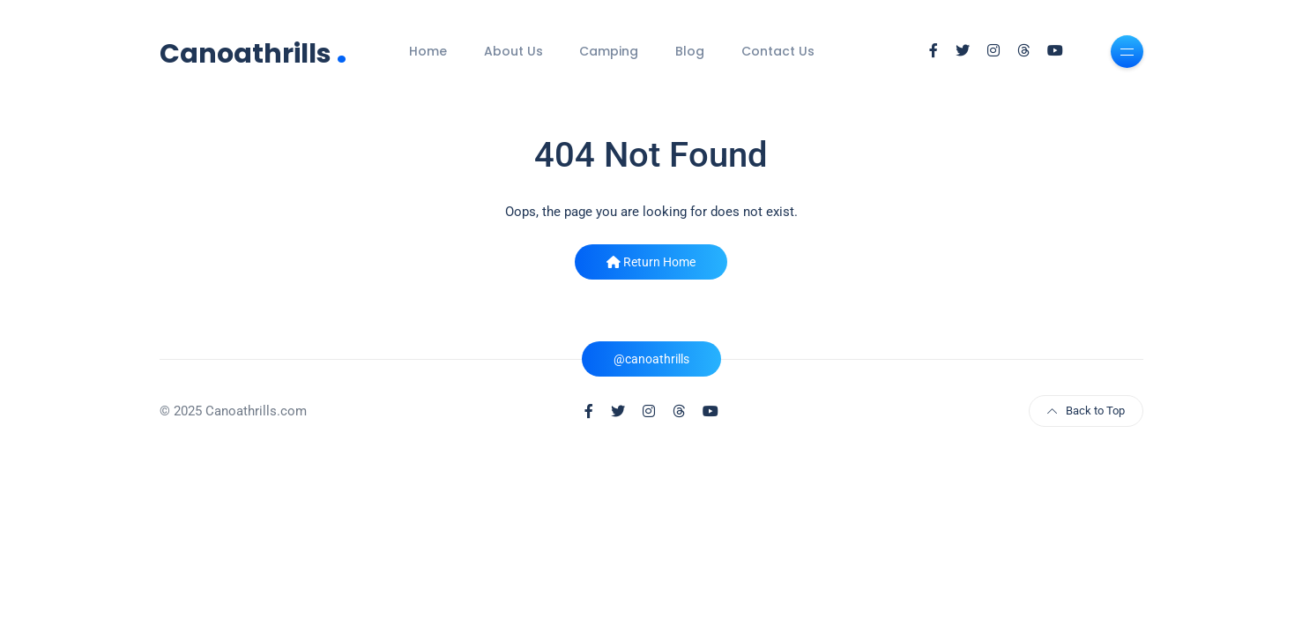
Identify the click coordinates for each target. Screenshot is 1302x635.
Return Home (651, 262)
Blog (689, 51)
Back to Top (1086, 410)
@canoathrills (651, 359)
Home (428, 51)
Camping (608, 51)
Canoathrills (253, 51)
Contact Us (778, 51)
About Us (513, 51)
